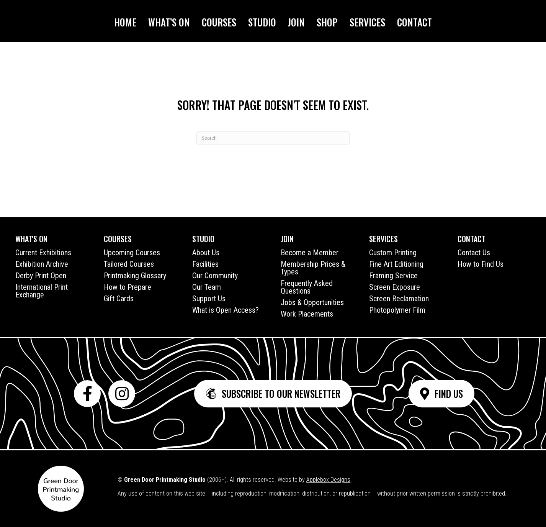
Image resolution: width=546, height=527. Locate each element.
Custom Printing (393, 252)
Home (125, 22)
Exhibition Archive (41, 264)
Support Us (209, 298)
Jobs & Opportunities (312, 302)
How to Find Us (480, 264)
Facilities (205, 264)
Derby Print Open (40, 275)
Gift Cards (119, 298)
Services (367, 22)
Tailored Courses (129, 264)
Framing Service (393, 275)
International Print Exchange (41, 290)
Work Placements (307, 313)
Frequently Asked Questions (307, 287)
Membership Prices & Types (313, 267)
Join (296, 22)
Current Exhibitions (43, 252)
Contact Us (474, 252)
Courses (219, 22)
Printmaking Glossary (135, 275)
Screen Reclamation (399, 298)
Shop (327, 22)
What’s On (169, 22)
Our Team (206, 287)
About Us (205, 252)
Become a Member (309, 252)
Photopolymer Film (397, 310)
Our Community (215, 275)
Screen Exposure (394, 287)
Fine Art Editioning (396, 264)
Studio (262, 22)
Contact (414, 22)
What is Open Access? (225, 310)
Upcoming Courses (132, 252)
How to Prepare (127, 287)
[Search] (273, 137)
